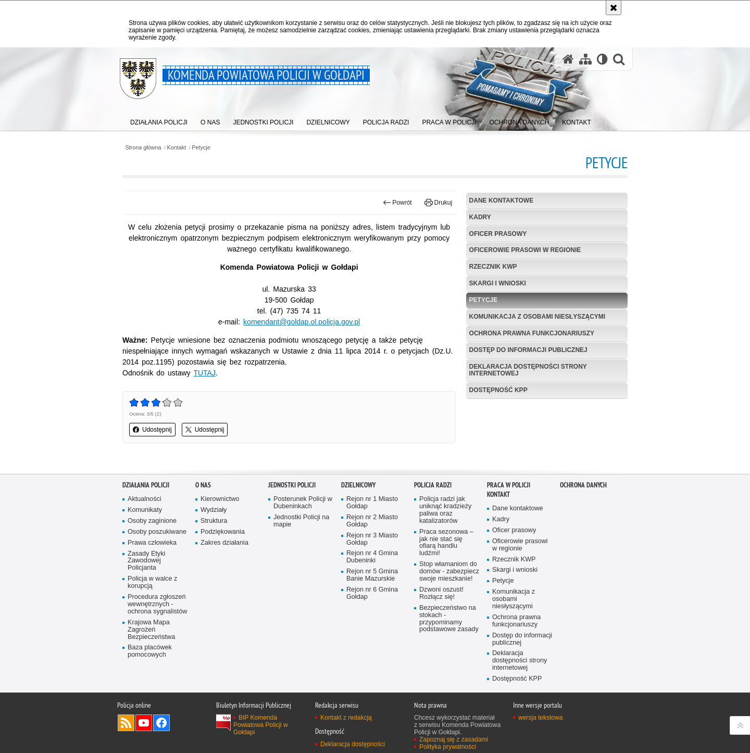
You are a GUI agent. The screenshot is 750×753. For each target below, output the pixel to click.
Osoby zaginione (152, 562)
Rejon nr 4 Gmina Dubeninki (372, 599)
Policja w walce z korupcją (152, 624)
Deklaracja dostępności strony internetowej (528, 370)
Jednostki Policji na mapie (301, 562)
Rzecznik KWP (493, 266)
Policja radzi (433, 526)
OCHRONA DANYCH (583, 526)
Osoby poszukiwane (157, 573)
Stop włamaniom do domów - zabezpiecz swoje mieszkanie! (449, 612)
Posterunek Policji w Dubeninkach (302, 544)
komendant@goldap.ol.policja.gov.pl (301, 322)
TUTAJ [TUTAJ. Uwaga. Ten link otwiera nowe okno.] (204, 373)
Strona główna (143, 147)
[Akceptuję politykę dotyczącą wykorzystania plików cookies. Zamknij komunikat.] (613, 7)
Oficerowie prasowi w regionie (525, 250)
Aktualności (144, 540)
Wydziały (214, 551)
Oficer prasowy (498, 233)
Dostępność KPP (498, 390)
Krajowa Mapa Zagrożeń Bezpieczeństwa (151, 671)
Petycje (201, 147)
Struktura (214, 562)
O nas (203, 526)
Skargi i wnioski (497, 283)
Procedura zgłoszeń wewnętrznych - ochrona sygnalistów (157, 645)
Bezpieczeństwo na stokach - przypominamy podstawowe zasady (449, 660)
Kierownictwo (220, 540)
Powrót (397, 202)
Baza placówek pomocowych (150, 693)
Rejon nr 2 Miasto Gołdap (372, 562)
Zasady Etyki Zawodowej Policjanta (146, 602)
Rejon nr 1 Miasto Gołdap (372, 544)
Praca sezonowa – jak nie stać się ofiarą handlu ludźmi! (446, 584)
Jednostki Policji (292, 526)
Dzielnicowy (358, 526)
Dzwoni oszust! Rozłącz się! (441, 635)
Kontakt (176, 147)
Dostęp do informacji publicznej (528, 350)
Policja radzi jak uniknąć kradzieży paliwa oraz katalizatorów (445, 551)
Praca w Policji (508, 526)
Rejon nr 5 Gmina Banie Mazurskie (372, 616)
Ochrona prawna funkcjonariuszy (531, 333)
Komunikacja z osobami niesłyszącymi (537, 316)
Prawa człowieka (152, 584)
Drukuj (438, 202)
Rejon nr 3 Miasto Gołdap (372, 580)
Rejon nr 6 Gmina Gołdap (372, 635)
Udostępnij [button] (152, 429)
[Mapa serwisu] (585, 59)
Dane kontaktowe (501, 200)
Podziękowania (223, 573)
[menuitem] (159, 120)
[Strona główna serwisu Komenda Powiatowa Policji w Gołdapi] (568, 59)
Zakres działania (224, 584)
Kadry (480, 217)
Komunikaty (145, 551)
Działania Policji (145, 526)
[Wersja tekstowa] (602, 59)
